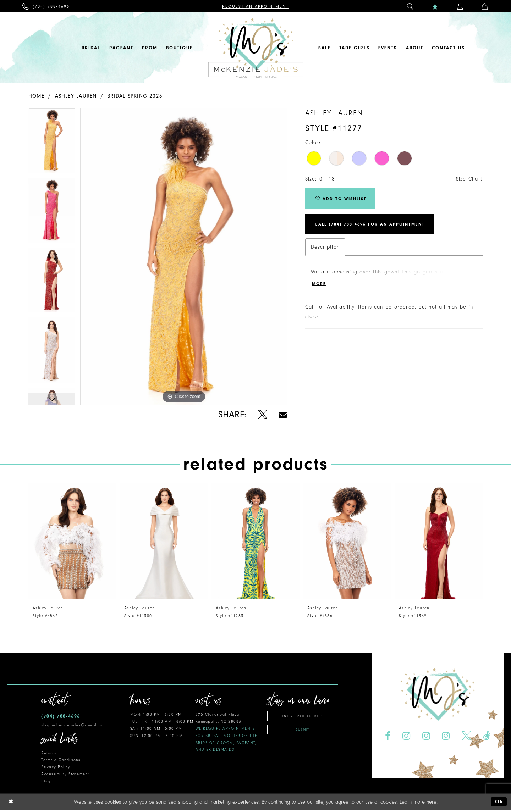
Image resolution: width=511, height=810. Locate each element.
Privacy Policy (55, 767)
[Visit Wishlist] (435, 6)
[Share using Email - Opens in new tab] (283, 414)
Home (36, 96)
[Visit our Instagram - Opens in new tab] (406, 736)
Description (325, 247)
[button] (410, 6)
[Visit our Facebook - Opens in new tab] (387, 736)
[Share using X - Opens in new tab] (262, 415)
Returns (48, 753)
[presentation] (72, 541)
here (431, 802)
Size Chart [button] (469, 179)
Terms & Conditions (60, 760)
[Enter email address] (302, 716)
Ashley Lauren (76, 96)
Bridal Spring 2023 (135, 96)
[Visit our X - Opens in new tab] (466, 736)
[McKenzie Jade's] (255, 48)
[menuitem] (45, 6)
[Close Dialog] (11, 801)
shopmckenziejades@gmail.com (73, 725)
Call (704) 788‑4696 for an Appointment (370, 224)
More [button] (319, 283)
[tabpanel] (51, 143)
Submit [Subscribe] (302, 729)
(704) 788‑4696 (60, 716)
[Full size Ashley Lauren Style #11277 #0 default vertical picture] (184, 256)
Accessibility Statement (65, 774)
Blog (45, 781)
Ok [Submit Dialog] (499, 802)
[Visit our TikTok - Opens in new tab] (487, 736)
